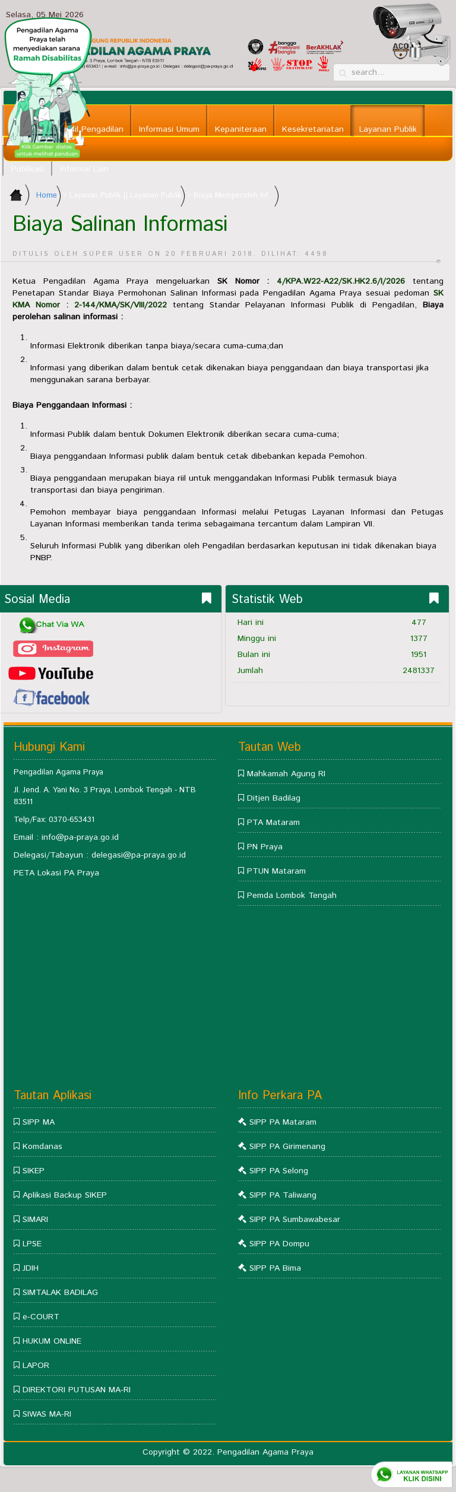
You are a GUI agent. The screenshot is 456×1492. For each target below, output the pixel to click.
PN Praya (265, 847)
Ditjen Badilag (273, 798)
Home (46, 195)
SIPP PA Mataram (282, 1122)
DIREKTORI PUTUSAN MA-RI (77, 1390)
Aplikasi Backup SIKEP (65, 1195)
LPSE (32, 1244)
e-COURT (41, 1317)
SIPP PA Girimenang (287, 1147)
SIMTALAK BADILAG (60, 1293)
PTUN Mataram (276, 871)
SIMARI (35, 1220)
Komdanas (42, 1147)
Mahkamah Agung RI (286, 774)
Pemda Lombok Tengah (292, 895)
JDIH (31, 1268)
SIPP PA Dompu (279, 1244)
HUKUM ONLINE (52, 1341)
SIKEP (34, 1171)
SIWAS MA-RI (47, 1414)
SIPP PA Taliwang (282, 1195)
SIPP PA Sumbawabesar (294, 1220)
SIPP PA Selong (278, 1171)
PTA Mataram (273, 822)
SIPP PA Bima (275, 1268)
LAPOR (36, 1366)
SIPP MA (39, 1122)
